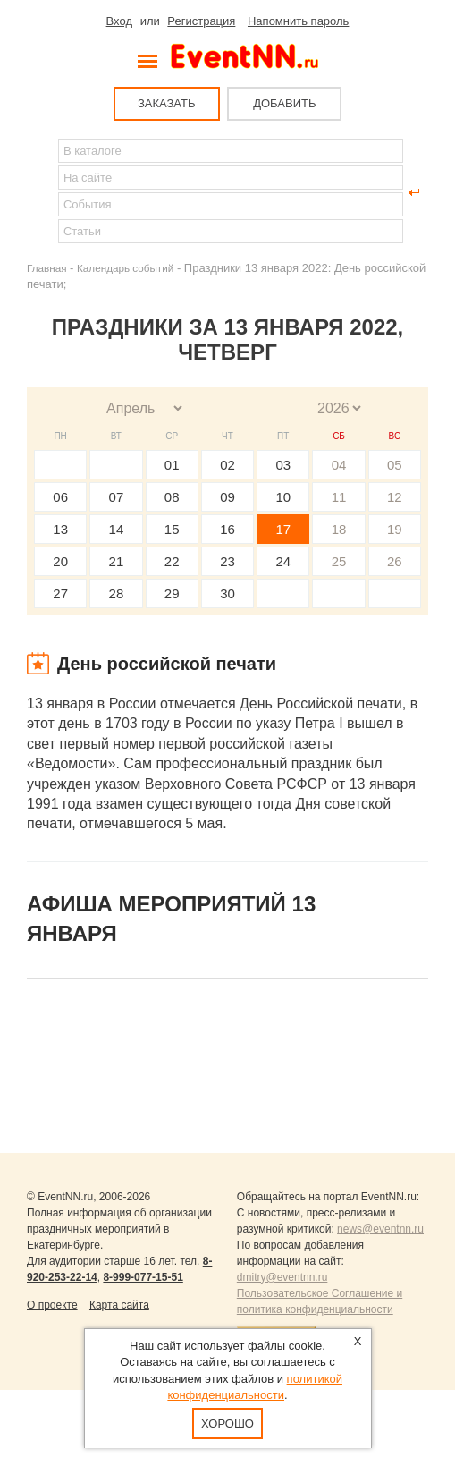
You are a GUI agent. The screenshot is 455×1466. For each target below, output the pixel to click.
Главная (46, 268)
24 (283, 561)
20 (60, 561)
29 (172, 593)
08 (172, 496)
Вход (119, 21)
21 (116, 561)
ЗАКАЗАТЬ (167, 103)
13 (60, 529)
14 (116, 529)
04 (339, 464)
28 (116, 593)
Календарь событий (125, 268)
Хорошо (227, 1423)
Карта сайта (119, 1305)
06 (60, 496)
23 (227, 561)
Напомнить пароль (298, 21)
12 (394, 496)
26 (394, 561)
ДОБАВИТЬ (284, 103)
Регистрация (201, 21)
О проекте (52, 1305)
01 (172, 464)
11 (339, 496)
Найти (41, 192)
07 (116, 496)
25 (339, 561)
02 (227, 464)
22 (172, 561)
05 (394, 464)
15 (172, 529)
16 (227, 529)
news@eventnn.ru (380, 1229)
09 (227, 496)
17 (283, 529)
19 (394, 529)
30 (227, 593)
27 (60, 593)
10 (283, 496)
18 (339, 529)
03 (283, 464)
